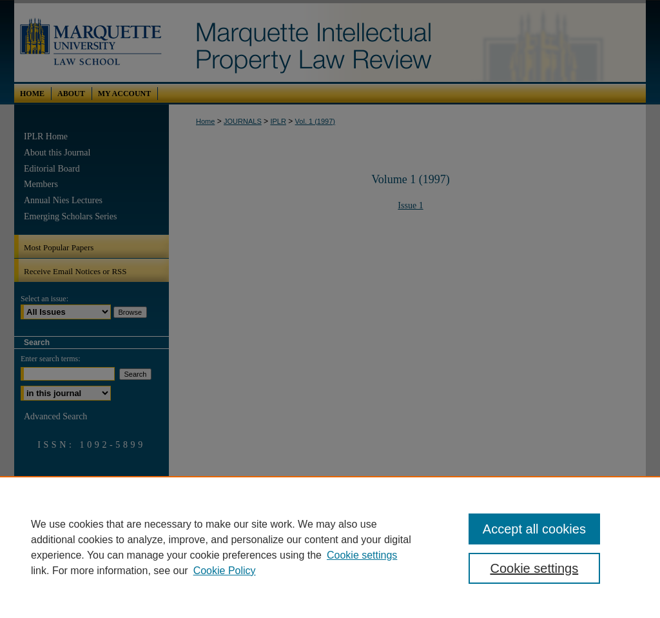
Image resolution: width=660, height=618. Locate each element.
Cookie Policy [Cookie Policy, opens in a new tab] (224, 570)
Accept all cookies (534, 529)
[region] (330, 547)
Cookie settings (362, 555)
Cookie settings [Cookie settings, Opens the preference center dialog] (534, 568)
